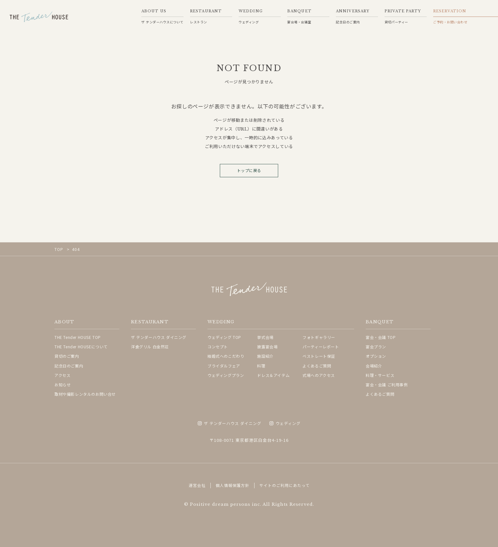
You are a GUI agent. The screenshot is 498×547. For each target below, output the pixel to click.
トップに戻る (249, 170)
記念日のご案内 (68, 365)
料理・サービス (380, 375)
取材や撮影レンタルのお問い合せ (85, 394)
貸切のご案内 (66, 356)
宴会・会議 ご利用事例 (387, 384)
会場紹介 (374, 365)
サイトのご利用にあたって (284, 485)
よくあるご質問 (316, 365)
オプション (376, 356)
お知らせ (62, 384)
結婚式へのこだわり (226, 356)
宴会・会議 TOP (381, 337)
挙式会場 (265, 337)
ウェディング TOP (224, 337)
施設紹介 (265, 356)
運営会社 (197, 485)
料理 (261, 365)
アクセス (62, 375)
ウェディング (285, 423)
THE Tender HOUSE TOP (77, 337)
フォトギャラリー (318, 337)
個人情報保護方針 (232, 485)
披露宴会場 (267, 346)
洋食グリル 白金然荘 (150, 346)
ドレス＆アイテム (273, 375)
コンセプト (218, 346)
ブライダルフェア (224, 365)
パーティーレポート (320, 346)
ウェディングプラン (226, 375)
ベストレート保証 (318, 356)
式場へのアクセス (318, 375)
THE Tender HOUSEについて (81, 346)
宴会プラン (376, 346)
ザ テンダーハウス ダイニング (158, 337)
